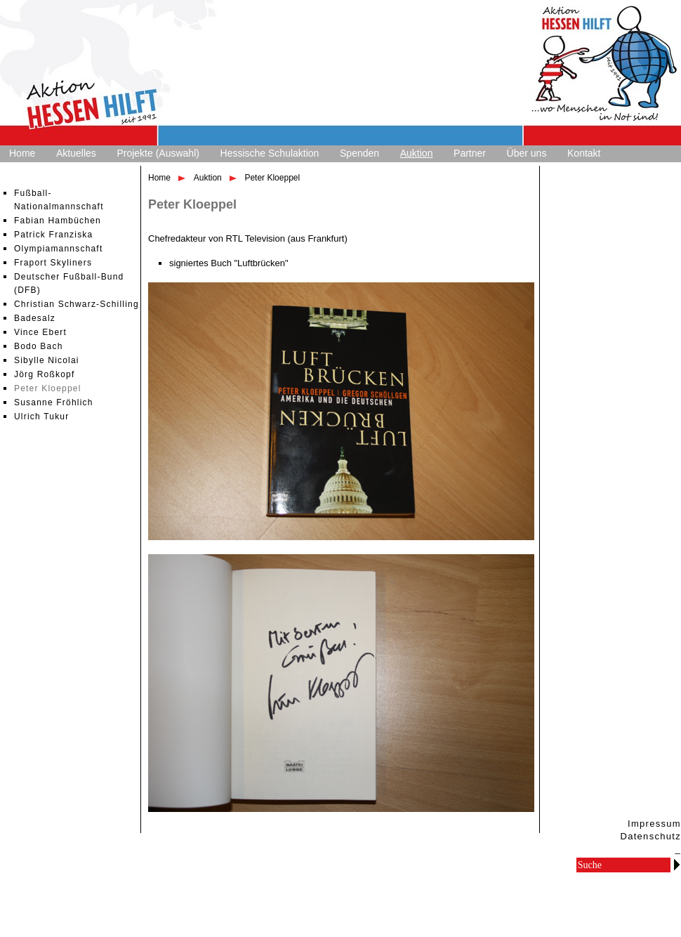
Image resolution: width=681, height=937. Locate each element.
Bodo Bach (38, 346)
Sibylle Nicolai (46, 360)
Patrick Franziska (53, 235)
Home (22, 153)
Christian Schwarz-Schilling (76, 304)
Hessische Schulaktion (269, 153)
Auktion (416, 153)
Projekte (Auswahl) (158, 153)
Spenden (359, 153)
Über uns (527, 153)
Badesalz (34, 318)
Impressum (654, 823)
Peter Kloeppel (47, 388)
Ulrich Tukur (41, 416)
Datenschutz (650, 836)
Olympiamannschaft (58, 249)
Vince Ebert (40, 332)
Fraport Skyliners (53, 263)
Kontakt (583, 153)
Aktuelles (76, 153)
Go (677, 864)
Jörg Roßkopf (44, 374)
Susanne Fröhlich (53, 402)
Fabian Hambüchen (57, 220)
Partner (470, 153)
